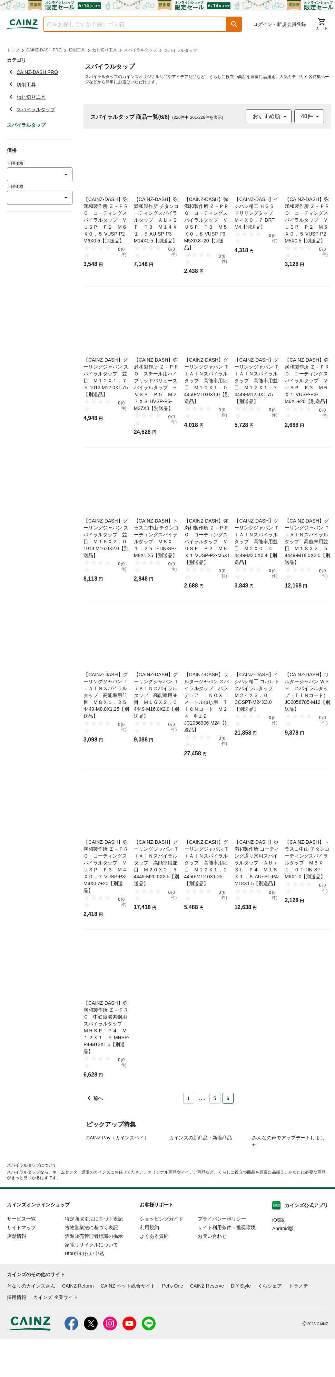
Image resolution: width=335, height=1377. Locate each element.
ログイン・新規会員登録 (279, 24)
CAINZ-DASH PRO (44, 50)
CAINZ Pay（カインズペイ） (117, 1176)
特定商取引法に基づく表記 (94, 1257)
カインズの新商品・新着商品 (200, 1176)
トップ (13, 50)
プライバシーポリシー (222, 1257)
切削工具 (77, 50)
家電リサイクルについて (91, 1283)
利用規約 (149, 1266)
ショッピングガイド (161, 1257)
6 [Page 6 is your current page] (228, 1098)
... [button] (201, 1097)
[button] (234, 24)
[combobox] (130, 24)
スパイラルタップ (140, 50)
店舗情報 (16, 1274)
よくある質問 (154, 1274)
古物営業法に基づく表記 (91, 1266)
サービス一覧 (21, 1257)
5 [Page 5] (215, 1098)
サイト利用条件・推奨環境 (227, 1266)
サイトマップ (21, 1266)
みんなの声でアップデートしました (288, 1179)
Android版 (283, 1267)
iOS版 (278, 1258)
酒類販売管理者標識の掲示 (94, 1274)
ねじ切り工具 (104, 50)
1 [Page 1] (188, 1098)
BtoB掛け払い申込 (84, 1291)
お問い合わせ (212, 1274)
